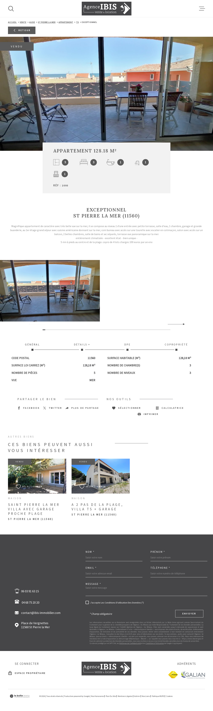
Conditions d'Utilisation (155, 643)
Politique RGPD (158, 696)
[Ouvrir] (11, 9)
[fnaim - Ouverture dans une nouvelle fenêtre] (173, 674)
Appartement (66, 22)
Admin (137, 696)
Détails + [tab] (82, 347)
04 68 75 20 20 (28, 602)
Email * (91, 568)
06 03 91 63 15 (30, 591)
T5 (77, 22)
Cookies (169, 696)
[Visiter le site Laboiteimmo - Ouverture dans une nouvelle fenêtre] (19, 696)
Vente (23, 22)
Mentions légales (125, 696)
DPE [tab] (127, 347)
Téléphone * (160, 568)
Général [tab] (32, 347)
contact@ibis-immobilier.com (41, 613)
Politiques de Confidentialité (130, 643)
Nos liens (146, 696)
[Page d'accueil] (106, 8)
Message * (93, 584)
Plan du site (111, 696)
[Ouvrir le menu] (202, 9)
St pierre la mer (46, 22)
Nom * (90, 552)
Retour (22, 30)
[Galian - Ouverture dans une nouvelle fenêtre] (193, 674)
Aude (32, 22)
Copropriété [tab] (176, 347)
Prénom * (157, 552)
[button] (182, 324)
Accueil (12, 22)
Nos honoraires (97, 696)
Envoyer (189, 613)
